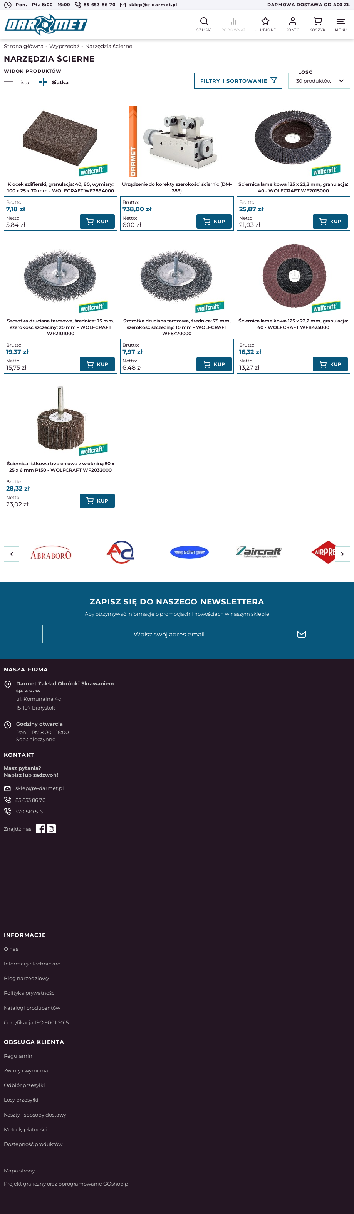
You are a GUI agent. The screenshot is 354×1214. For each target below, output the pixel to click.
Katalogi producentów (32, 1008)
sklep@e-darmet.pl (153, 4)
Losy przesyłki (21, 1100)
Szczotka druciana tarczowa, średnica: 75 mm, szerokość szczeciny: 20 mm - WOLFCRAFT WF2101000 (60, 327)
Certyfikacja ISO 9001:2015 (36, 1022)
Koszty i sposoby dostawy (35, 1115)
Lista (16, 82)
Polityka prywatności (30, 993)
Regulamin (18, 1056)
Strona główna (24, 46)
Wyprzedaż (64, 46)
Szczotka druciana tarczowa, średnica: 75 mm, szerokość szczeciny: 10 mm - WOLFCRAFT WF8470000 (177, 327)
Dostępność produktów (33, 1144)
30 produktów (313, 81)
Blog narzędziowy (26, 978)
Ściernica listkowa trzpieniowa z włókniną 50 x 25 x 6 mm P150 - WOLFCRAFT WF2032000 (60, 467)
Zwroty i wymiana (26, 1070)
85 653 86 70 (100, 4)
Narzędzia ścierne (108, 46)
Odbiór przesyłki (24, 1085)
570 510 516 (29, 811)
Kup (103, 221)
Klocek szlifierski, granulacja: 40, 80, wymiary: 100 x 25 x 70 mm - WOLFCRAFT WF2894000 (60, 187)
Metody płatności (25, 1129)
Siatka (54, 82)
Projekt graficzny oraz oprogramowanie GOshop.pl (67, 1184)
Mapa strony (19, 1170)
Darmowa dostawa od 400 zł (308, 4)
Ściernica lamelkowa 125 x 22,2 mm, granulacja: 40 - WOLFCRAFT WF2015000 (293, 187)
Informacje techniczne (32, 963)
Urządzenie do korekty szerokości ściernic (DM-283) (177, 187)
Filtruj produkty (238, 81)
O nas (11, 949)
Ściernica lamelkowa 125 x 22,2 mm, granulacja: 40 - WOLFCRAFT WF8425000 (293, 324)
